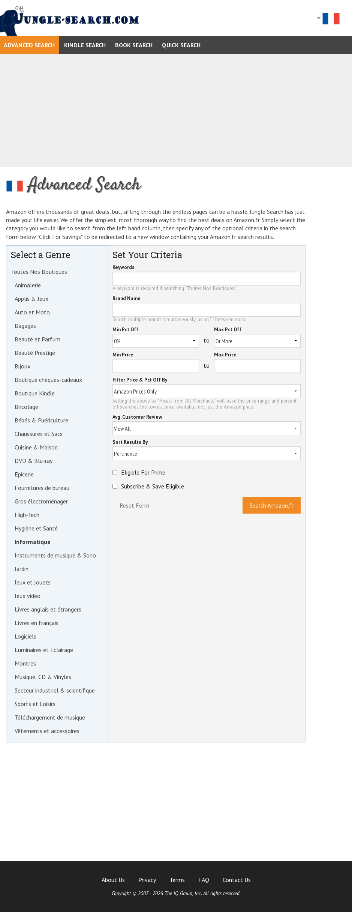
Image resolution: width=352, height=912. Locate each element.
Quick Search (181, 45)
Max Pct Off (227, 330)
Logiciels (25, 636)
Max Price (225, 355)
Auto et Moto (32, 312)
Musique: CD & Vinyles (43, 677)
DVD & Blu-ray (33, 460)
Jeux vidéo (27, 595)
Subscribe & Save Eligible (152, 486)
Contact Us (237, 879)
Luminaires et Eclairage (44, 650)
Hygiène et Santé (36, 528)
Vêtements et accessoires (47, 731)
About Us (113, 879)
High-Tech (27, 514)
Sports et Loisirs (35, 704)
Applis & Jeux (31, 298)
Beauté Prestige (35, 352)
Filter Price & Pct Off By (139, 380)
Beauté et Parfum (37, 339)
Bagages (25, 325)
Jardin (21, 568)
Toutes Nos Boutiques (39, 271)
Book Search (134, 45)
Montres (25, 663)
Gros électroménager (41, 501)
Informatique (33, 541)
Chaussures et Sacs (39, 433)
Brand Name (126, 299)
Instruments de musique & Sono (55, 555)
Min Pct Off (125, 330)
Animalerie (28, 285)
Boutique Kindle (35, 393)
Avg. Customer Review (137, 417)
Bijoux (22, 366)
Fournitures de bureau (42, 487)
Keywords (123, 267)
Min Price (122, 355)
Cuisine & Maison (36, 447)
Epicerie (24, 474)
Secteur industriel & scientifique (55, 690)
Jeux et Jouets (33, 582)
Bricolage (26, 406)
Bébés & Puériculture (41, 420)
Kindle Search (85, 45)
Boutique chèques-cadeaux (48, 379)
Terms (177, 879)
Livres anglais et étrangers (48, 609)
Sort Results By (130, 442)
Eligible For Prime (143, 472)
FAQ (203, 879)
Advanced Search (29, 45)
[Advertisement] (176, 110)
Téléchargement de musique (50, 717)
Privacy (147, 879)
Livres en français (36, 623)
